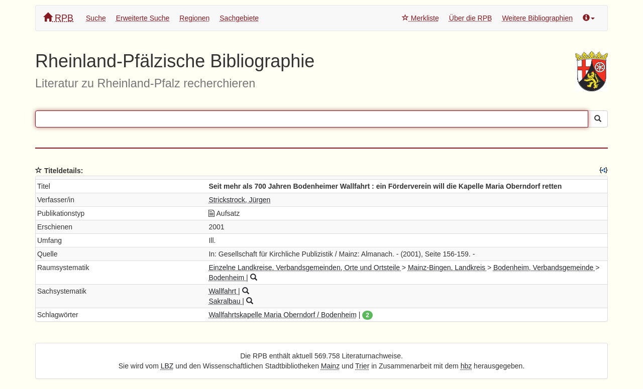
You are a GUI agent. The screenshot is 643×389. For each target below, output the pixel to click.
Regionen (194, 18)
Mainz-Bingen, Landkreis (447, 268)
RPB (58, 18)
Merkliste (420, 18)
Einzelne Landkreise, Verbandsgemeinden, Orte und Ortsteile (304, 268)
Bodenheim (227, 278)
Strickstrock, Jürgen (239, 200)
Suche (96, 18)
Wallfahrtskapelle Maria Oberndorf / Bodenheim (282, 315)
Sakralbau (225, 301)
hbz (466, 366)
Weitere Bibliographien (537, 18)
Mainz (330, 366)
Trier (362, 366)
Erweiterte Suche (143, 18)
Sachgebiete (239, 18)
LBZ (167, 366)
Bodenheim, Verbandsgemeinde (544, 268)
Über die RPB (470, 18)
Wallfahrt (223, 291)
